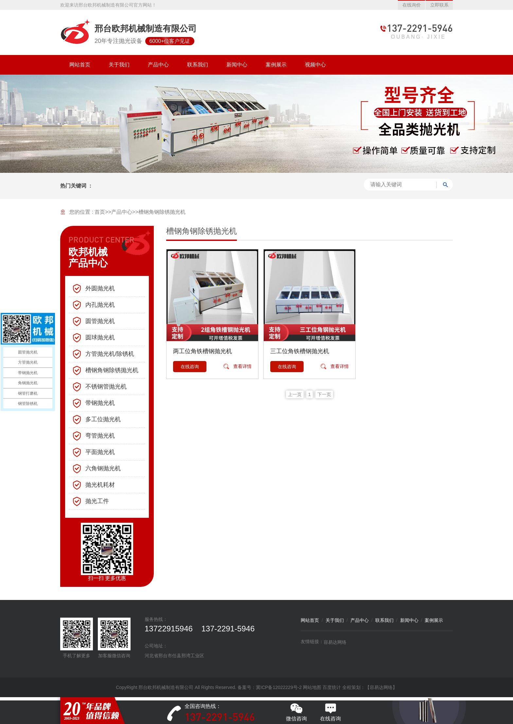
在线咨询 (190, 366)
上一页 (295, 394)
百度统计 (332, 687)
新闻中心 (409, 620)
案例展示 (434, 620)
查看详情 (242, 366)
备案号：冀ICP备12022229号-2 (270, 687)
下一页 (324, 394)
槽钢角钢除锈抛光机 (162, 212)
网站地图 (312, 687)
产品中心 (121, 212)
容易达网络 (335, 642)
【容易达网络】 (381, 687)
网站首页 (310, 620)
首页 (100, 212)
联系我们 (384, 620)
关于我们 (335, 620)
